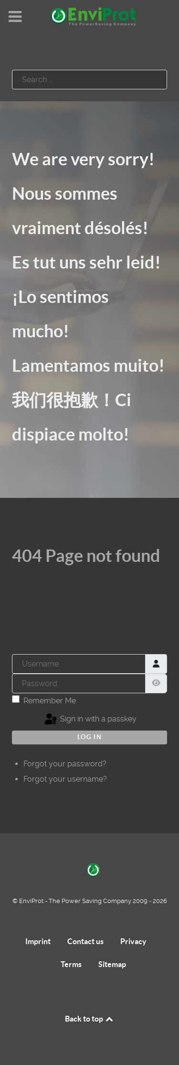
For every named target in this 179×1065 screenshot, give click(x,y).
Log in (89, 737)
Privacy (133, 941)
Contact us (85, 941)
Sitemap (112, 964)
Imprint (38, 941)
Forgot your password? (64, 763)
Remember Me (49, 700)
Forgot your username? (65, 779)
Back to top (90, 1018)
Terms (71, 964)
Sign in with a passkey (90, 719)
